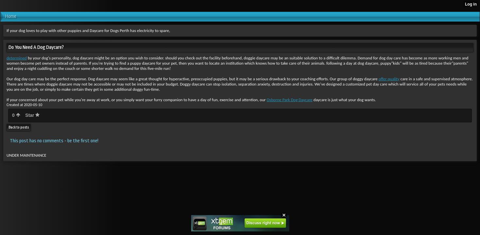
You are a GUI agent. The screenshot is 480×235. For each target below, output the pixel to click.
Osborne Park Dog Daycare (289, 99)
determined (17, 57)
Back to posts (18, 127)
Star (32, 115)
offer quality (388, 78)
